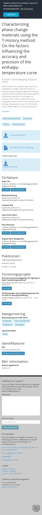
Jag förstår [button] (11, 14)
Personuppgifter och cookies (12, 453)
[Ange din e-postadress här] (21, 422)
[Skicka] (10, 427)
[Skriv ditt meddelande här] (21, 406)
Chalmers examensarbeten (11, 473)
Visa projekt (7, 288)
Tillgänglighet (6, 456)
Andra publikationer (18, 190)
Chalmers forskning (9, 471)
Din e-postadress (8, 418)
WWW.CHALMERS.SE (9, 487)
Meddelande (6, 394)
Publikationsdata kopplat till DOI (13, 353)
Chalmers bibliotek (8, 469)
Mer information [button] (27, 9)
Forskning (6, 190)
